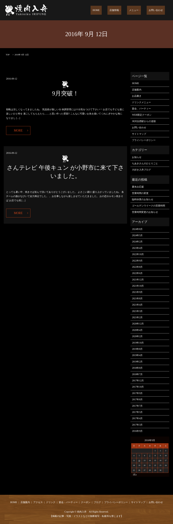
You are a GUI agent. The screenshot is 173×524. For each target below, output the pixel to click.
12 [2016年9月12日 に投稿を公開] (139, 460)
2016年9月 (137, 431)
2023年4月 (137, 248)
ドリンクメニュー (141, 102)
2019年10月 (138, 343)
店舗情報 (120, 10)
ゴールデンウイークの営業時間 (148, 205)
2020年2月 (137, 336)
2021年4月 (137, 305)
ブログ (97, 502)
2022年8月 (137, 267)
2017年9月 (137, 393)
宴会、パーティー (141, 108)
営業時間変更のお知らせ (145, 212)
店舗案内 (136, 89)
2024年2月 (137, 241)
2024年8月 (137, 229)
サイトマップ (139, 134)
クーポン (85, 502)
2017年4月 (137, 418)
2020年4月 (137, 330)
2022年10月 (138, 254)
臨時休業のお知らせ (142, 199)
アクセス (38, 502)
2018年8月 (137, 368)
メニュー (138, 10)
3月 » (135, 474)
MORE (18, 130)
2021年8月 (137, 298)
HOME (106, 10)
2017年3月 (137, 425)
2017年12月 (138, 380)
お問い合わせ (158, 10)
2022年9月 (137, 260)
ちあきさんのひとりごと (145, 163)
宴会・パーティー (68, 502)
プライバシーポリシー (144, 140)
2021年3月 (137, 311)
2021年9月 (137, 292)
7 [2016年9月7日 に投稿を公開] (149, 455)
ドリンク (50, 502)
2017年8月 (137, 399)
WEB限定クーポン (141, 115)
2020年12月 (138, 323)
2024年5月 (137, 235)
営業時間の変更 (140, 193)
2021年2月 (137, 317)
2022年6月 (137, 273)
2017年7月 (137, 406)
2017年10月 (138, 387)
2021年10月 (138, 286)
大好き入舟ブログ (141, 169)
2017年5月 (137, 412)
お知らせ (136, 157)
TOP (7, 55)
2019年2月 (137, 361)
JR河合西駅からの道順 (144, 121)
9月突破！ (65, 93)
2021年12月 (138, 279)
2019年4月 (137, 355)
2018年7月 (137, 374)
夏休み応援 (138, 187)
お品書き (136, 96)
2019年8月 (137, 349)
